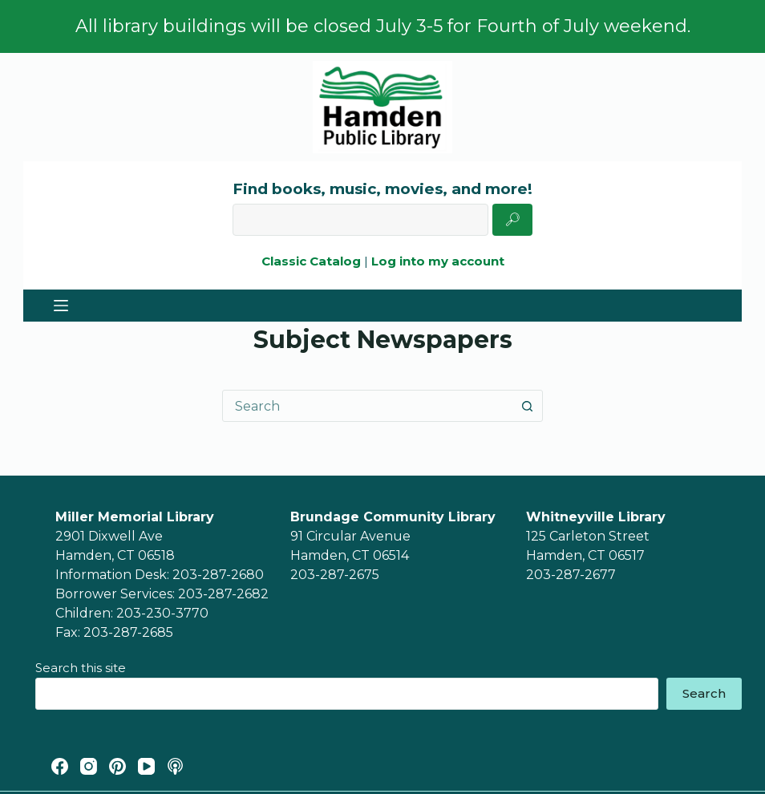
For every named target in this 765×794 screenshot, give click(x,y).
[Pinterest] (117, 766)
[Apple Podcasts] (175, 766)
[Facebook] (59, 766)
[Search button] (527, 406)
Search (704, 693)
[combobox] (367, 406)
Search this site (80, 667)
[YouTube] (146, 766)
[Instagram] (88, 766)
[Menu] (61, 305)
